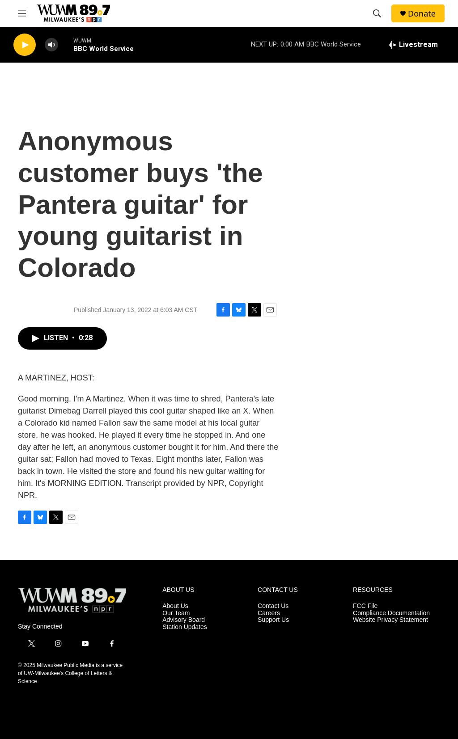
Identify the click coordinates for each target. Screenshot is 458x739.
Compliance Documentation (391, 613)
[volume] (51, 45)
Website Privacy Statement (390, 620)
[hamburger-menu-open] (21, 13)
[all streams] (413, 45)
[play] (24, 45)
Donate (422, 13)
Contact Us (273, 606)
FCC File (365, 606)
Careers (269, 613)
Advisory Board (183, 620)
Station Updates (184, 627)
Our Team (176, 613)
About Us (175, 606)
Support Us (273, 620)
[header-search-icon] (377, 13)
